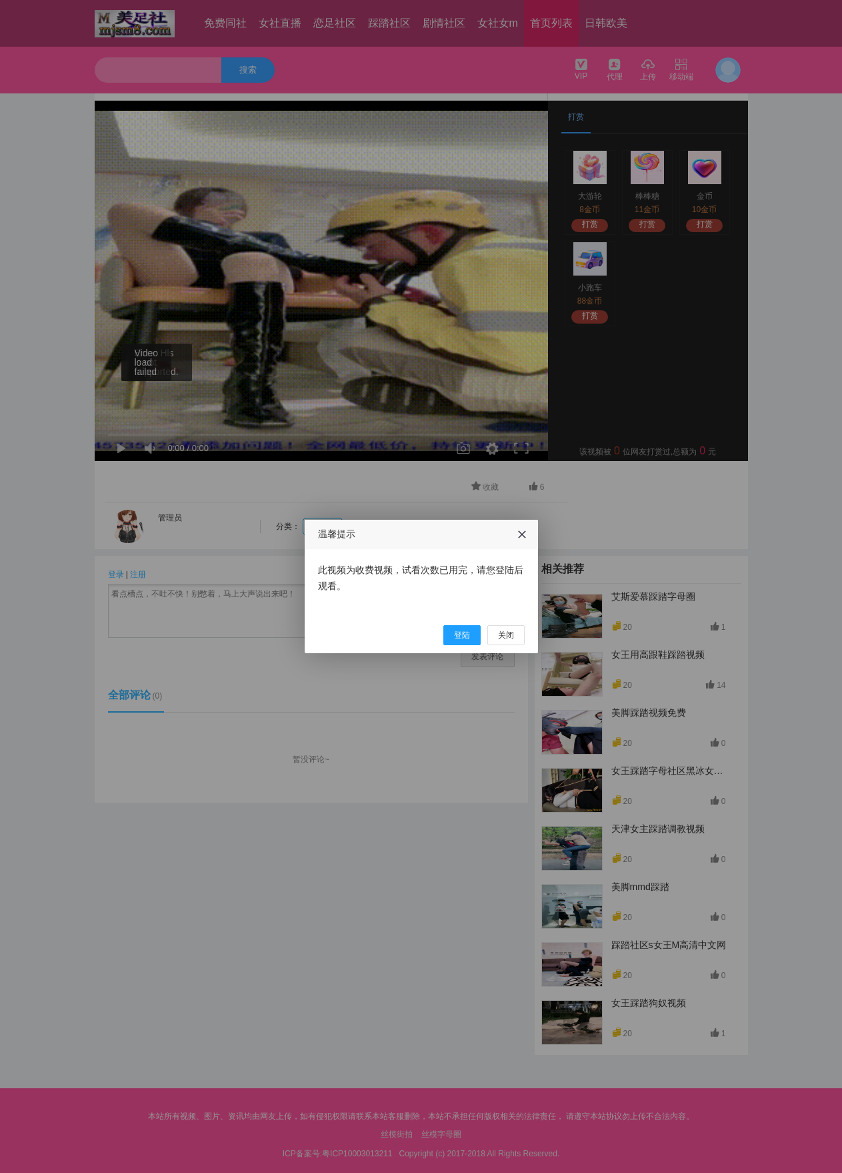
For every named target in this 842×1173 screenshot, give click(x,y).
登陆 (462, 635)
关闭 (506, 635)
